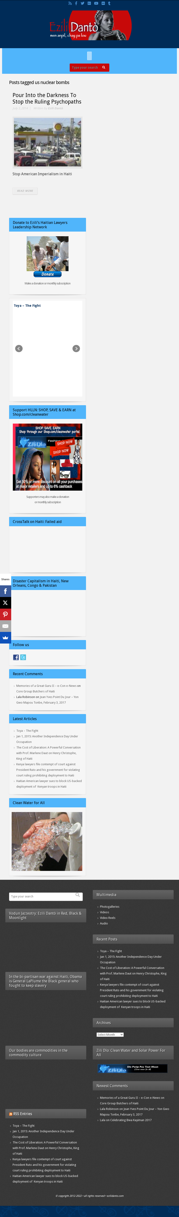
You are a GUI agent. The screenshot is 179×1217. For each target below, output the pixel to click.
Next (76, 348)
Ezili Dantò (55, 108)
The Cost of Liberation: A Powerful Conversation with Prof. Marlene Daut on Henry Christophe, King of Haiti (48, 753)
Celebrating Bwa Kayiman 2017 (130, 1120)
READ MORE (25, 190)
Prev (19, 348)
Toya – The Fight (27, 305)
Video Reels (107, 918)
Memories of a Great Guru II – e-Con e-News (46, 686)
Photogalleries (109, 906)
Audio (104, 923)
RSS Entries (22, 1114)
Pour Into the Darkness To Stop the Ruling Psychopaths (47, 98)
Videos (104, 912)
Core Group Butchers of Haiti (35, 691)
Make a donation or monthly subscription (47, 283)
